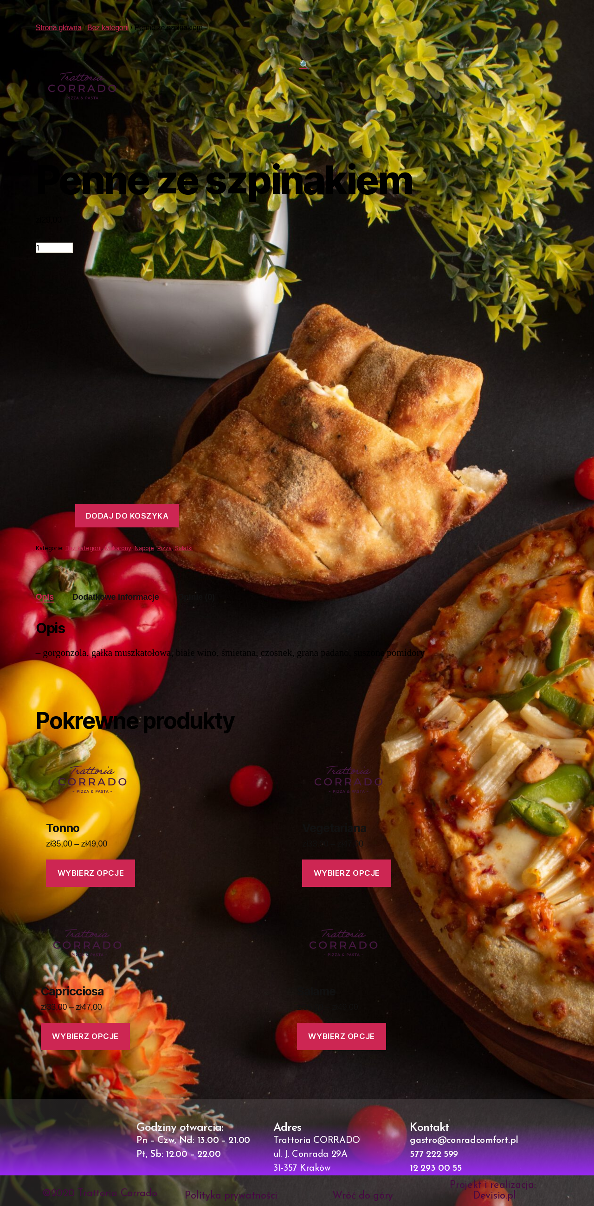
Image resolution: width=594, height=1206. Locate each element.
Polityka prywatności (231, 1196)
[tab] (45, 597)
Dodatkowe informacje (115, 597)
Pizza (164, 548)
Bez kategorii (108, 28)
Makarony (118, 548)
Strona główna (59, 28)
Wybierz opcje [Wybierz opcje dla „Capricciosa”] (85, 1036)
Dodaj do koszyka (127, 515)
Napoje (144, 548)
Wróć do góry (362, 1196)
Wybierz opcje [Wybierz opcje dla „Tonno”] (91, 873)
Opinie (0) (195, 597)
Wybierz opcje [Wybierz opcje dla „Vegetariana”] (347, 873)
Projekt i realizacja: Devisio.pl (494, 1190)
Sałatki (184, 548)
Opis (45, 597)
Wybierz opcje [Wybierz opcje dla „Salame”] (341, 1036)
